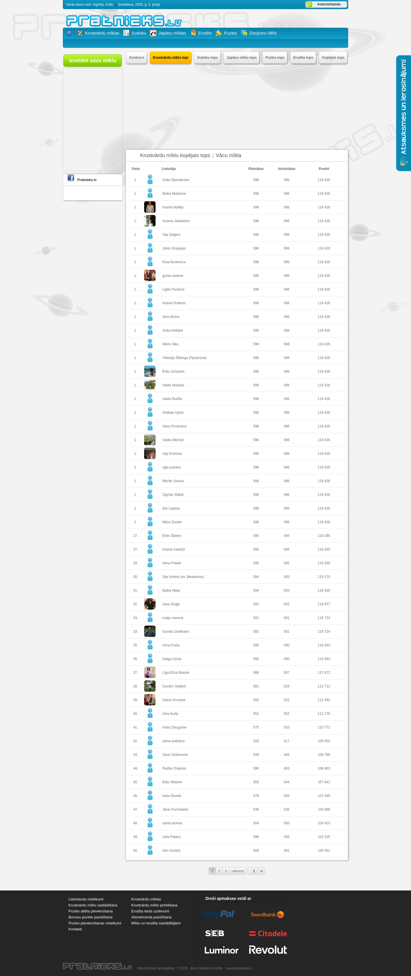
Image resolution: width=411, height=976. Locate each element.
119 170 (324, 577)
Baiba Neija (171, 591)
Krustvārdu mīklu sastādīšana (92, 905)
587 (286, 673)
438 (286, 837)
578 (256, 796)
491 (286, 851)
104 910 (324, 823)
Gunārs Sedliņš (174, 686)
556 (256, 782)
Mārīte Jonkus (173, 481)
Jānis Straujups (174, 248)
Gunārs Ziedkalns (175, 632)
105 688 (324, 809)
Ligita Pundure (173, 289)
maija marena (172, 618)
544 (286, 782)
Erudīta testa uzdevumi (150, 911)
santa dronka (172, 823)
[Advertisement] (237, 107)
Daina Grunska (173, 700)
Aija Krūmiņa (172, 454)
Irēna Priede (171, 563)
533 (286, 727)
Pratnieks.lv (86, 180)
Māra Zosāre (172, 522)
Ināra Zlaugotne (174, 727)
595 (256, 536)
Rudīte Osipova (174, 768)
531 (286, 700)
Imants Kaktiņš (173, 549)
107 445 (324, 796)
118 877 (324, 604)
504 (256, 823)
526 (256, 741)
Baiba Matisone (174, 194)
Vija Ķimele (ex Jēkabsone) (183, 577)
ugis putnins (171, 467)
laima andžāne (173, 741)
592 (256, 604)
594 (256, 577)
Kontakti (75, 929)
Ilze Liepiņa (171, 508)
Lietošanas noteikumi (85, 899)
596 (256, 180)
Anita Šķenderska (175, 180)
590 (256, 645)
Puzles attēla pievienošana (90, 911)
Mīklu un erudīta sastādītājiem (156, 923)
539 (256, 755)
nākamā (238, 871)
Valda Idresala (173, 385)
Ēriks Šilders (172, 536)
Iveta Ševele (171, 796)
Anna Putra (171, 645)
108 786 (324, 755)
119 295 (324, 536)
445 (286, 755)
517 (286, 741)
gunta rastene (172, 276)
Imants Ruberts (174, 303)
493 (286, 768)
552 (256, 714)
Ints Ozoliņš (171, 851)
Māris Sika (170, 344)
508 (256, 851)
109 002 (324, 741)
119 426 (324, 180)
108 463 (324, 768)
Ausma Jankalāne (176, 221)
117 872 (324, 673)
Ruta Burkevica (174, 262)
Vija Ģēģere (171, 235)
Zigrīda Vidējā (173, 495)
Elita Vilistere (172, 782)
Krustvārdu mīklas (146, 899)
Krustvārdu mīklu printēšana (154, 905)
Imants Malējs (173, 207)
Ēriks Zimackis (173, 372)
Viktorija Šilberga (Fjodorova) (184, 358)
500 (286, 823)
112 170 (324, 714)
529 (286, 686)
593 (286, 577)
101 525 (324, 837)
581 (256, 686)
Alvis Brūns (171, 317)
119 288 (324, 563)
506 (286, 796)
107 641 (324, 782)
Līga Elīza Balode (175, 673)
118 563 (324, 645)
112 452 (324, 700)
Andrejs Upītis (173, 413)
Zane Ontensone (175, 755)
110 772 (324, 727)
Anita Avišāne (172, 330)
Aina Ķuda (170, 714)
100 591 (324, 851)
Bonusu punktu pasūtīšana (90, 917)
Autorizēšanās (329, 4)
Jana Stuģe (171, 604)
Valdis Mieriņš (173, 440)
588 (256, 673)
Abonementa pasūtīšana (151, 917)
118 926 (324, 591)
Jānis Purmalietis (175, 809)
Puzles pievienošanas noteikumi (94, 923)
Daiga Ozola (171, 659)
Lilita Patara (171, 837)
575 (256, 727)
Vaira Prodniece (174, 426)
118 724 (324, 618)
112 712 (324, 686)
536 (256, 809)
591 (256, 618)
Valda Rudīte (172, 399)
